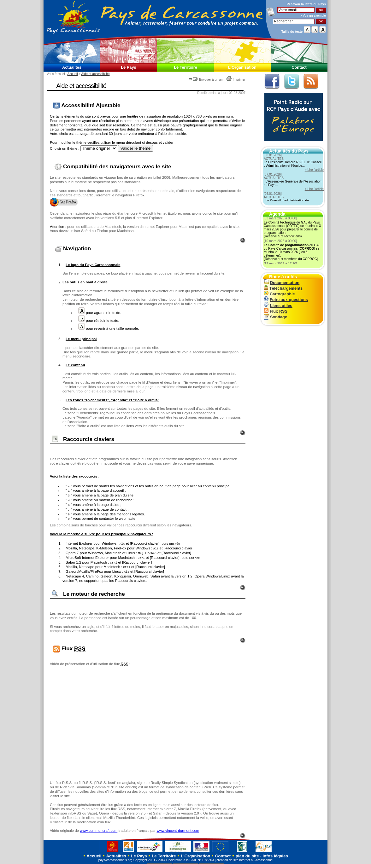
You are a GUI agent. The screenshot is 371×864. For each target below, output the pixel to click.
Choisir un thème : (64, 148)
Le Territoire (185, 67)
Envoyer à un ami (207, 79)
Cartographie (279, 294)
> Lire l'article (314, 169)
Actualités (71, 67)
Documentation (281, 282)
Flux (275, 311)
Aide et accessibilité (95, 74)
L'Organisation (242, 67)
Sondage (275, 317)
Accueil (72, 74)
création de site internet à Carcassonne (244, 855)
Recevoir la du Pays (306, 4)
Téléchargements (283, 288)
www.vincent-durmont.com (177, 826)
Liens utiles (278, 305)
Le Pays (128, 67)
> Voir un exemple (313, 15)
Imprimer (235, 79)
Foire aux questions (286, 299)
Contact (299, 67)
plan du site (247, 851)
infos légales (275, 851)
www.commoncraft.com (98, 826)
